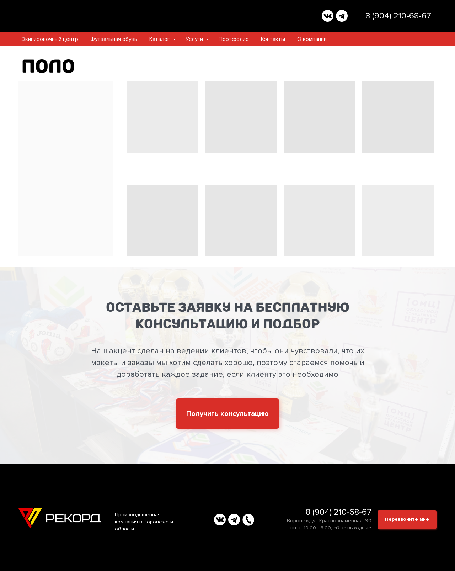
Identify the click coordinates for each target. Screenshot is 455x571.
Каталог (160, 39)
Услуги (195, 39)
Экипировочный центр (49, 39)
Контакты (273, 39)
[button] (227, 413)
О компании (312, 39)
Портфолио (234, 39)
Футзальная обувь (113, 39)
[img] (327, 16)
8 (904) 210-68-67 (338, 512)
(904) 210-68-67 (401, 16)
